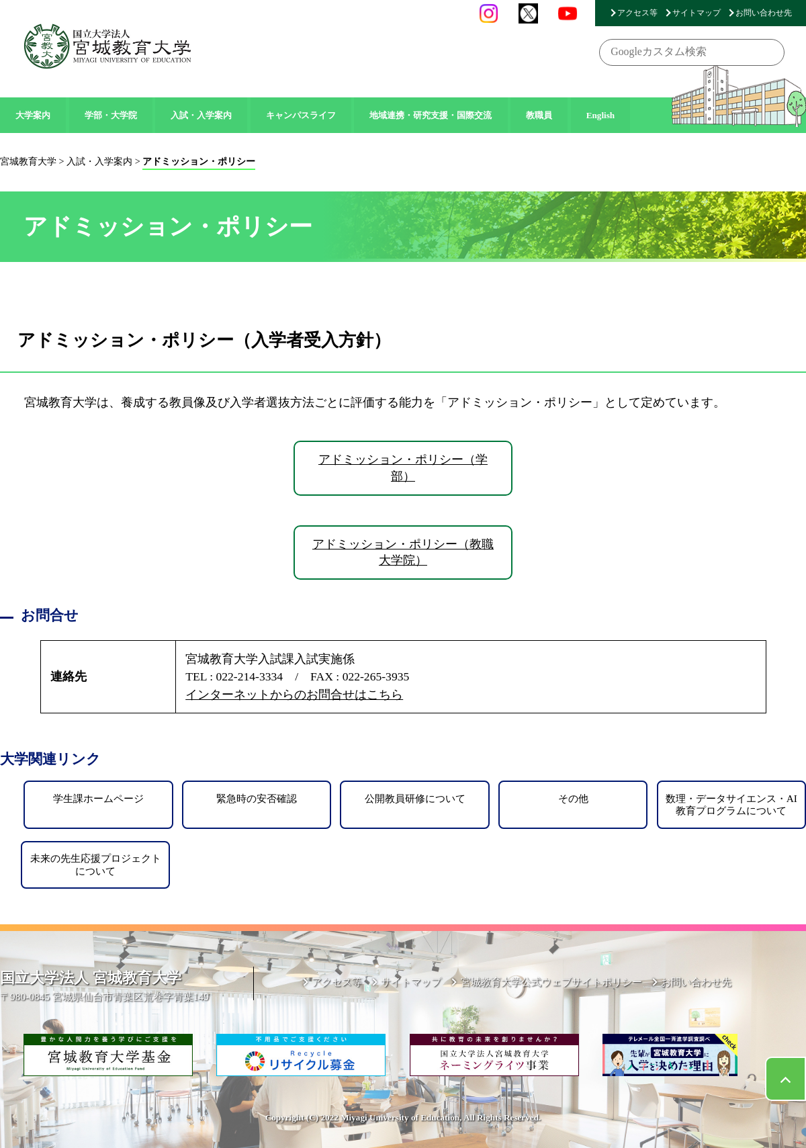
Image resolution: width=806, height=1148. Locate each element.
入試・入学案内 (201, 115)
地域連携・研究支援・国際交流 (430, 115)
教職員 (539, 115)
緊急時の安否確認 (256, 798)
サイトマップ (696, 12)
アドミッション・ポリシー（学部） (403, 468)
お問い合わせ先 (763, 12)
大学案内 (32, 115)
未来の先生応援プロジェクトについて (95, 864)
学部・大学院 (111, 115)
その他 (573, 798)
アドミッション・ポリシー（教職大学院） (403, 552)
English (600, 115)
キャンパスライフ (301, 115)
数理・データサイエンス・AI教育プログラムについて (731, 804)
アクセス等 (637, 12)
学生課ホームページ (98, 798)
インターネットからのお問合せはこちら (294, 694)
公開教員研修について (415, 798)
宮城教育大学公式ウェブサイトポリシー (551, 981)
